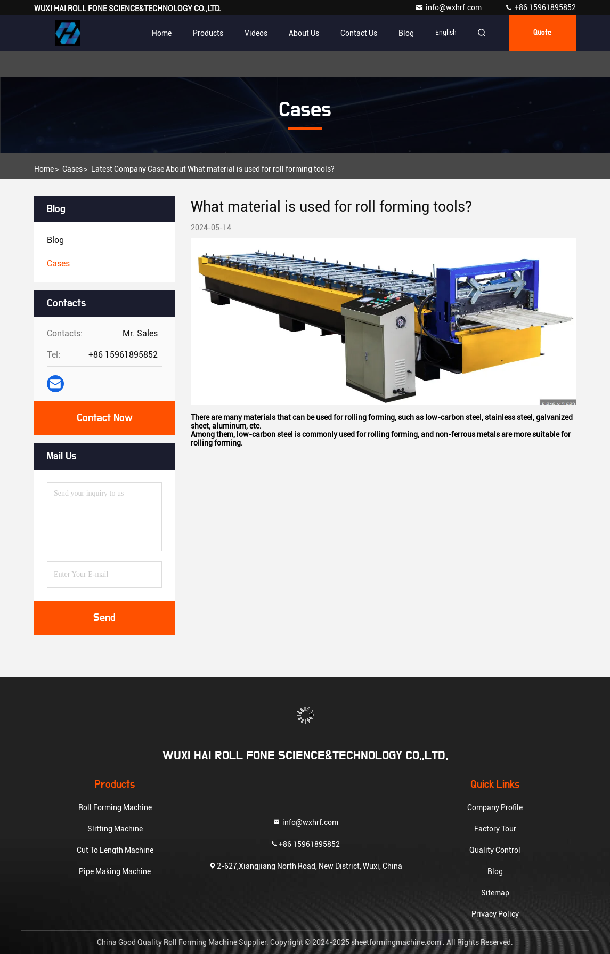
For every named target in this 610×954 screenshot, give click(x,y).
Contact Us (355, 33)
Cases (72, 169)
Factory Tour (495, 828)
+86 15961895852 (540, 7)
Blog (495, 871)
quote (541, 33)
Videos (252, 33)
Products (205, 33)
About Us (301, 33)
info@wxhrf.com (449, 7)
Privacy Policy (495, 914)
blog (403, 33)
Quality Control (494, 850)
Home (158, 33)
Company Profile (495, 807)
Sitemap (495, 892)
